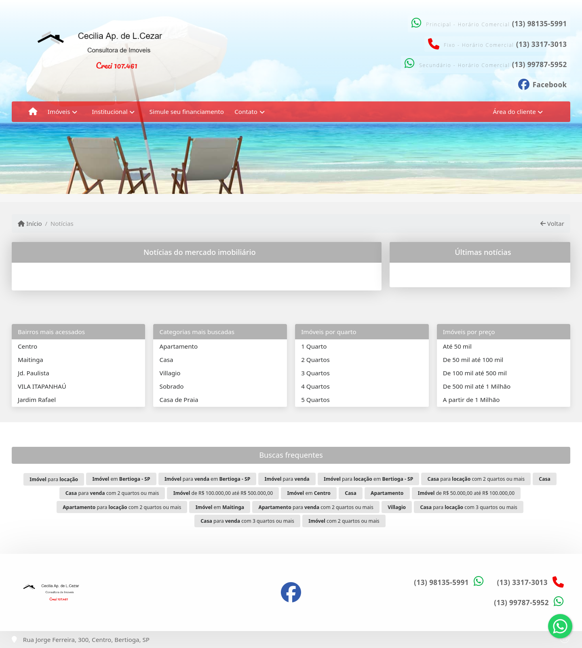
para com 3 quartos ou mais (468, 507)
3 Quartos (315, 373)
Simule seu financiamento (186, 111)
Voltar (552, 223)
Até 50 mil (457, 346)
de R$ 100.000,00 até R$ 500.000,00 (223, 493)
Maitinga (30, 360)
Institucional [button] (109, 111)
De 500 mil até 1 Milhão (476, 386)
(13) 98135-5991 (539, 23)
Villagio (170, 373)
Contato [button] (245, 111)
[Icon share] (542, 84)
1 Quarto (314, 346)
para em (207, 478)
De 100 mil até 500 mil (475, 373)
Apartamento (179, 346)
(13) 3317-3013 (541, 44)
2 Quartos (315, 360)
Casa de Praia (179, 400)
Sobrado (172, 386)
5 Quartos (315, 400)
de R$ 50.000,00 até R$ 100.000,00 (466, 493)
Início (30, 223)
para (54, 479)
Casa (166, 360)
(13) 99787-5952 (539, 64)
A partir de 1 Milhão (471, 400)
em (121, 478)
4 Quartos (315, 386)
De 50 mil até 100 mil (473, 360)
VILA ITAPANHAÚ (42, 386)
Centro (27, 346)
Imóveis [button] (59, 111)
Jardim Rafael (37, 400)
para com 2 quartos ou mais (476, 478)
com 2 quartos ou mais (343, 521)
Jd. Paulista (33, 373)
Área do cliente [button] (514, 111)
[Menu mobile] (33, 111)
